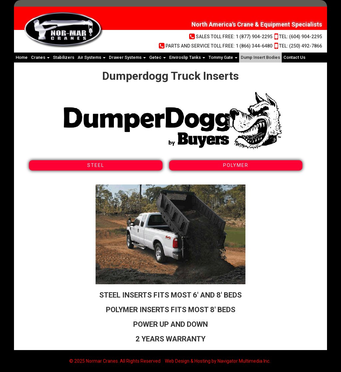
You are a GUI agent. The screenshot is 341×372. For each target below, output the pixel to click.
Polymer (235, 165)
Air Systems (92, 57)
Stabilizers (63, 57)
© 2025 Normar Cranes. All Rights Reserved (115, 361)
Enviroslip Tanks (187, 57)
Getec (157, 57)
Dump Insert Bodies (260, 57)
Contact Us (294, 57)
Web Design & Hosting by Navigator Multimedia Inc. (217, 361)
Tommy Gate (222, 57)
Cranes (40, 57)
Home (22, 57)
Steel (95, 165)
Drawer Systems (127, 57)
